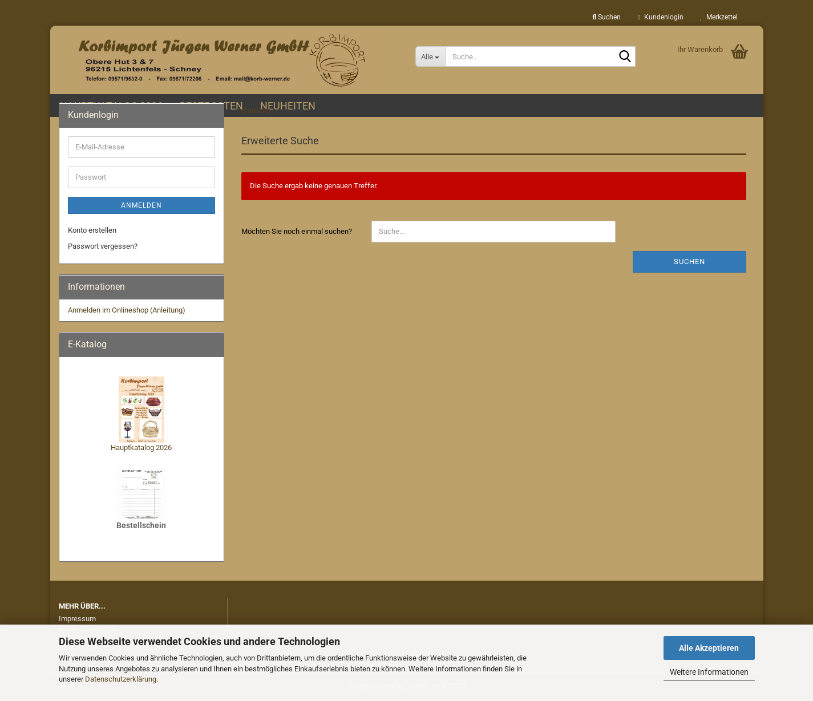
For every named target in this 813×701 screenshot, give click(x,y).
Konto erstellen (92, 230)
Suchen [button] (606, 17)
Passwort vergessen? (102, 246)
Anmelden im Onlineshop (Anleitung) (126, 310)
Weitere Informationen (709, 671)
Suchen (689, 261)
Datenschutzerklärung (120, 679)
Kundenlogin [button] (660, 17)
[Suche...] (430, 56)
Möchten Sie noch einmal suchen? (296, 231)
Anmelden (141, 205)
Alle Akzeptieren (709, 648)
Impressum (77, 618)
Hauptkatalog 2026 (141, 447)
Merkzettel (719, 17)
